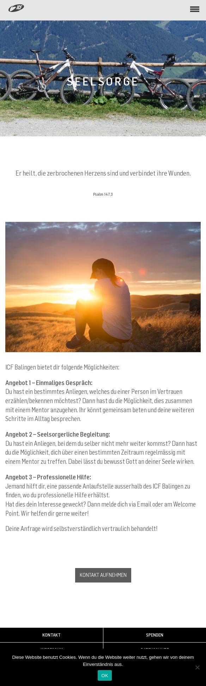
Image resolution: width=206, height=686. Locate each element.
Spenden (154, 635)
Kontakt (51, 635)
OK (104, 675)
